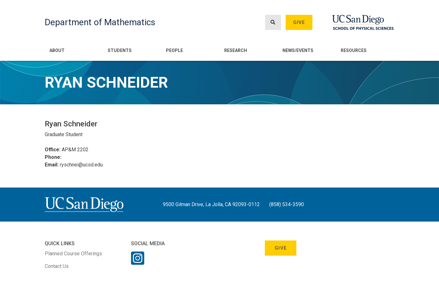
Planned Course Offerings (73, 254)
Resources (354, 50)
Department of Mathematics (100, 22)
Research (235, 50)
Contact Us (57, 266)
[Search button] (273, 22)
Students (120, 50)
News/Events (297, 50)
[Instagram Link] (137, 262)
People (174, 50)
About (57, 50)
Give (299, 22)
